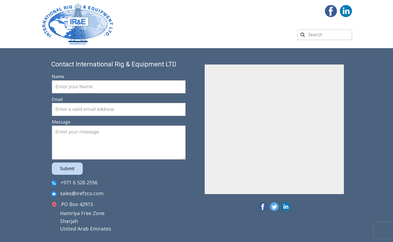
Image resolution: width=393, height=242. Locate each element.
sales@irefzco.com (77, 193)
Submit (67, 168)
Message (61, 122)
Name (58, 76)
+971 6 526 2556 (74, 182)
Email (57, 99)
